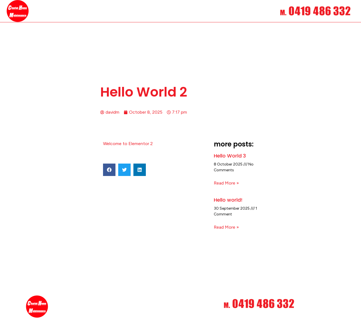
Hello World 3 (230, 155)
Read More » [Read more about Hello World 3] (226, 183)
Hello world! (228, 199)
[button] (109, 170)
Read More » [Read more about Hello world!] (226, 226)
